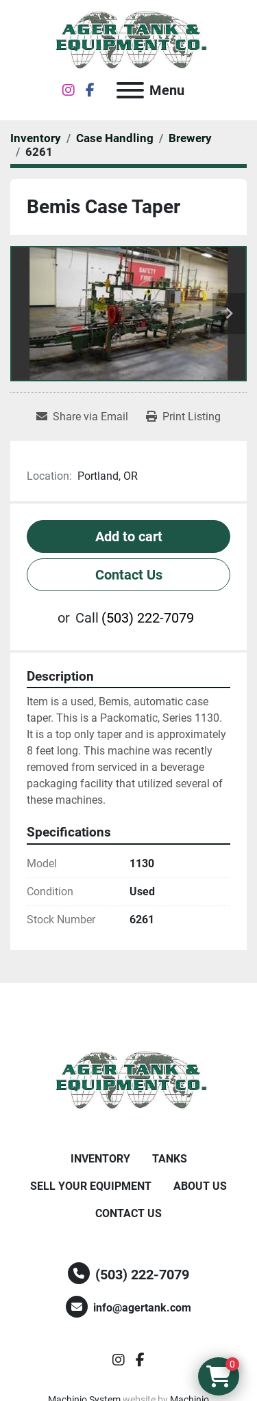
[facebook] (90, 90)
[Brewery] (190, 138)
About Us (200, 1186)
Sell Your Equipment (90, 1186)
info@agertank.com (142, 1307)
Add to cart (128, 536)
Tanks (169, 1158)
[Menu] (130, 90)
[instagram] (68, 90)
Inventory (100, 1158)
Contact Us (128, 575)
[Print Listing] (183, 417)
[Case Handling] (115, 138)
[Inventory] (35, 138)
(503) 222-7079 (147, 618)
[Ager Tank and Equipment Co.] (129, 1080)
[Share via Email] (82, 417)
